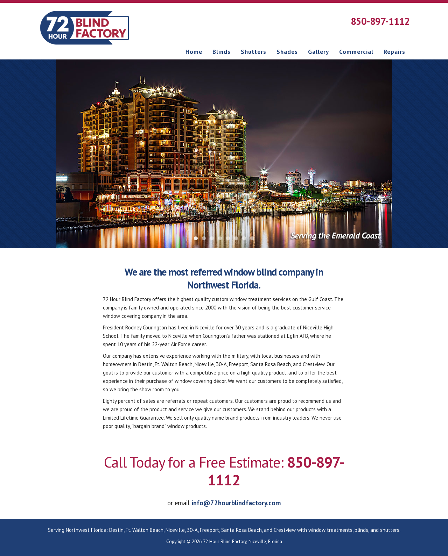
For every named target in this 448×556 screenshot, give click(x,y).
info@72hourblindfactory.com (236, 503)
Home (194, 52)
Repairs (394, 52)
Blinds (221, 52)
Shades (287, 52)
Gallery (318, 52)
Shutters (253, 52)
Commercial (356, 52)
